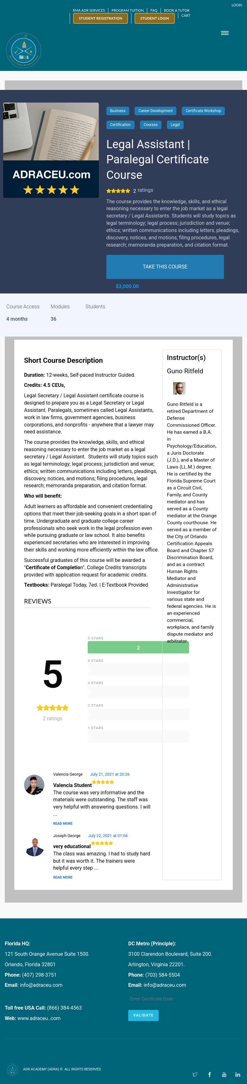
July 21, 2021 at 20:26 (110, 774)
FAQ (153, 10)
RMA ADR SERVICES (89, 10)
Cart (185, 15)
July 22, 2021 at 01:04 (108, 835)
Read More (63, 824)
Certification (120, 125)
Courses (151, 125)
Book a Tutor (176, 10)
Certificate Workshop (203, 111)
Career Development (155, 111)
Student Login (154, 18)
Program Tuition (127, 10)
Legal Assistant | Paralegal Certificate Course (157, 160)
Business (118, 111)
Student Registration (100, 18)
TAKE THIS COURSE (165, 267)
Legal (175, 125)
